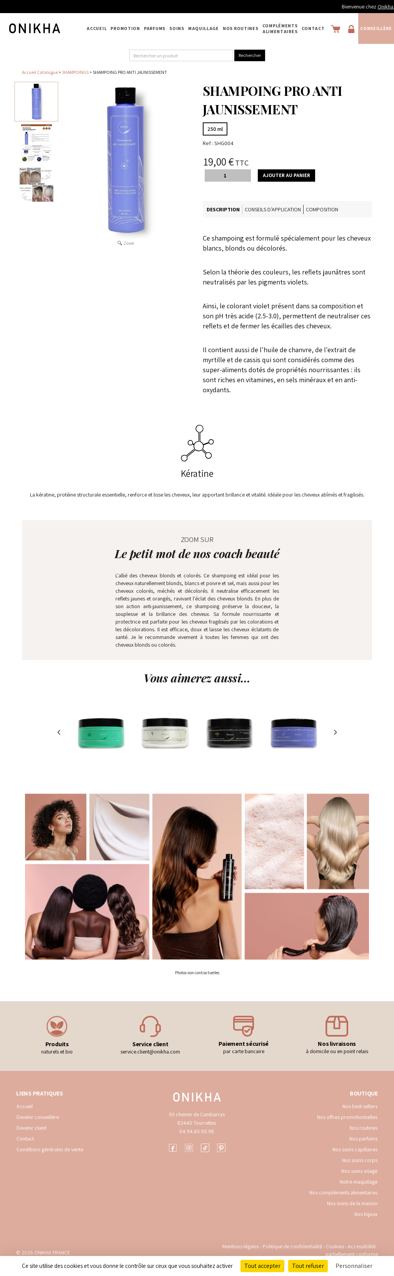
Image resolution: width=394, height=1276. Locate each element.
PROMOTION (125, 28)
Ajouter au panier (286, 178)
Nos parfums (363, 1140)
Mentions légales (240, 1248)
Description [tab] (223, 212)
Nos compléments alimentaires (343, 1194)
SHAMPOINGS (75, 72)
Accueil (97, 28)
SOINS (176, 28)
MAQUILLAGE (203, 28)
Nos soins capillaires (354, 1151)
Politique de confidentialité (293, 1248)
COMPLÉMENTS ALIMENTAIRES (280, 28)
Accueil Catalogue (40, 72)
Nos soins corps (359, 1162)
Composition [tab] (329, 212)
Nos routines (363, 1129)
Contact (313, 28)
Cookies (335, 1248)
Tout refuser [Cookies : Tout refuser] (308, 1266)
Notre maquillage (358, 1183)
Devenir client (32, 1129)
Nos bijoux (365, 1215)
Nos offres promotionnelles (347, 1118)
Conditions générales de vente (50, 1151)
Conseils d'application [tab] (276, 212)
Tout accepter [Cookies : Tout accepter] (262, 1266)
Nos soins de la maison (352, 1205)
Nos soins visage (359, 1172)
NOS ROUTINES (240, 28)
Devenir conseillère (38, 1118)
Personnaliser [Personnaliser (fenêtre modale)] (354, 1266)
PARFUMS (154, 28)
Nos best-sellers (359, 1108)
